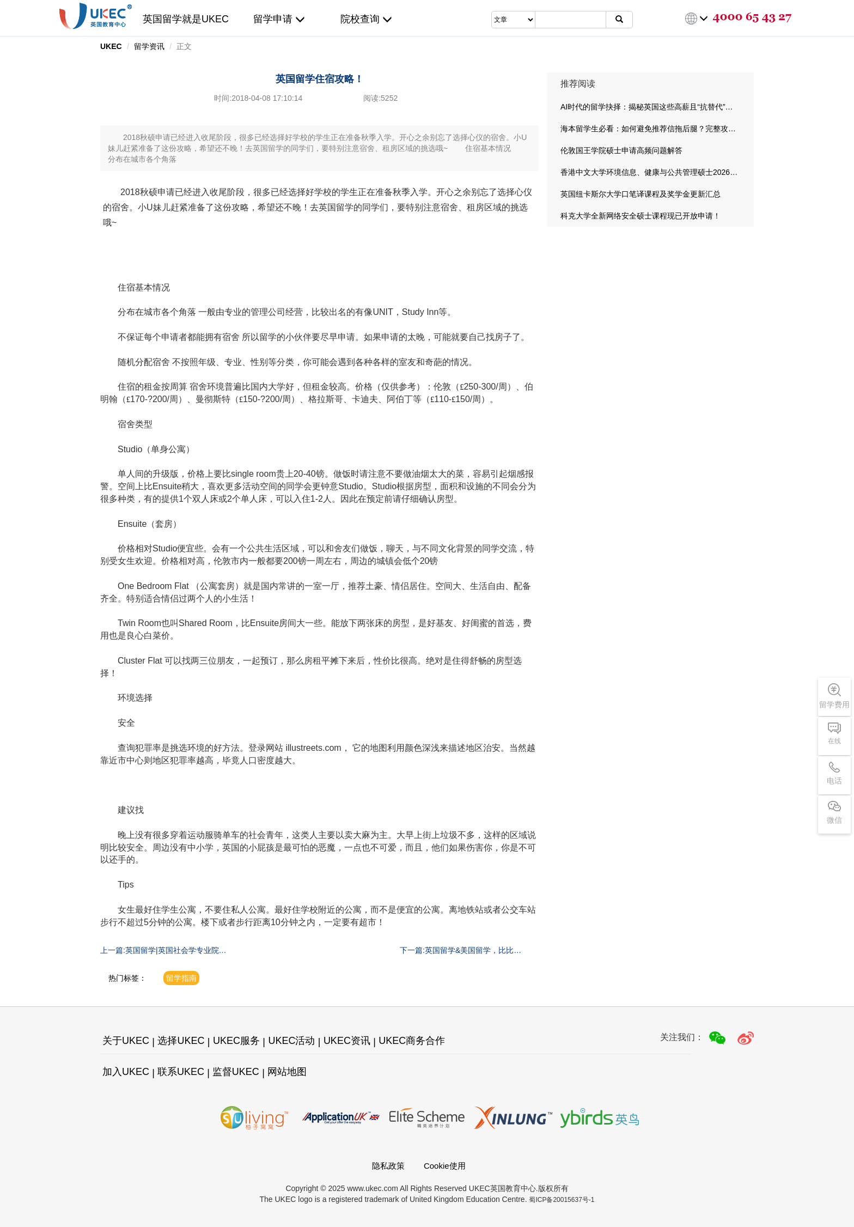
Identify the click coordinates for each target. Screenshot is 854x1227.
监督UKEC (235, 1071)
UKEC (111, 46)
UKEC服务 (236, 1040)
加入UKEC (125, 1071)
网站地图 (287, 1071)
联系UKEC (180, 1071)
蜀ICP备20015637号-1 (561, 1200)
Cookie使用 (445, 1165)
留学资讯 (149, 46)
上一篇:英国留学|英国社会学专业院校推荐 (163, 951)
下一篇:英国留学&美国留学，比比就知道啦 (460, 951)
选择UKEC (180, 1040)
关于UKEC (125, 1040)
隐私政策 (388, 1165)
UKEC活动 (291, 1040)
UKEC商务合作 (412, 1040)
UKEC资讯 (347, 1040)
